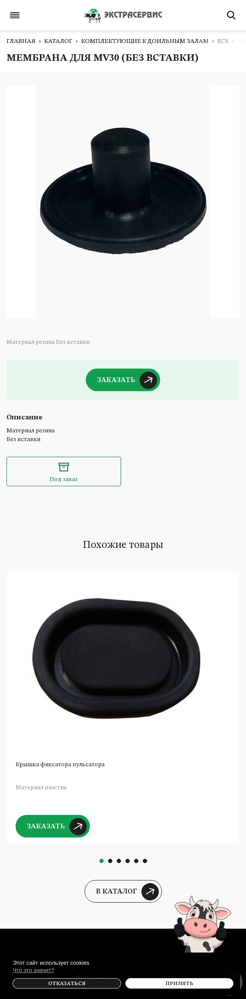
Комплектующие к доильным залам (145, 41)
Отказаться (66, 983)
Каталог (58, 41)
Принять (179, 983)
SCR (223, 41)
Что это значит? (33, 970)
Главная (21, 41)
